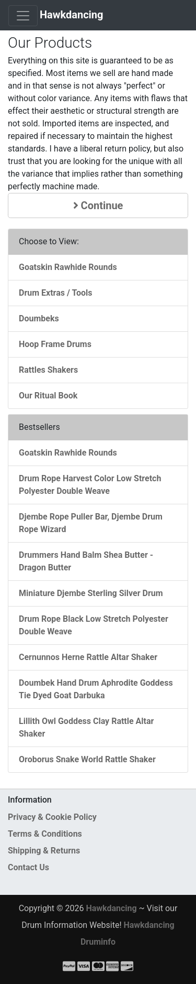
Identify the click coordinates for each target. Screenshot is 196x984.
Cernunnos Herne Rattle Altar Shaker (88, 657)
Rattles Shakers (48, 370)
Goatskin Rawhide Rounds (68, 267)
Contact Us (28, 867)
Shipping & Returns (44, 851)
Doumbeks (39, 318)
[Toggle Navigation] (23, 15)
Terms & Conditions (45, 834)
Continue (98, 205)
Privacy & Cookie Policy (52, 817)
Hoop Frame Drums (55, 344)
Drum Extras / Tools (56, 293)
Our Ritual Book (48, 396)
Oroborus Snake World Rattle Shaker (87, 759)
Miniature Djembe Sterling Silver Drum (91, 593)
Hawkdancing (71, 14)
